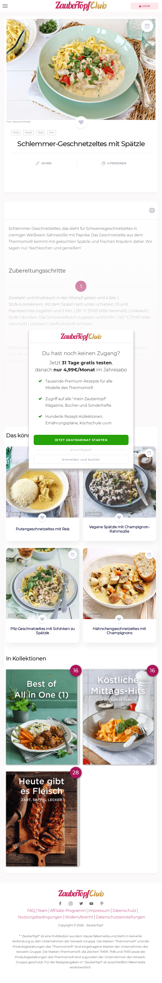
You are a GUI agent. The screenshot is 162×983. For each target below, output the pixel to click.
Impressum (99, 910)
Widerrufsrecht (79, 917)
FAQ (31, 910)
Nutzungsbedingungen (40, 917)
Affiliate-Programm (68, 910)
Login (144, 6)
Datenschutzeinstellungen (120, 917)
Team (42, 910)
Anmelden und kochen (81, 459)
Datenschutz (124, 910)
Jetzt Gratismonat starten (81, 440)
